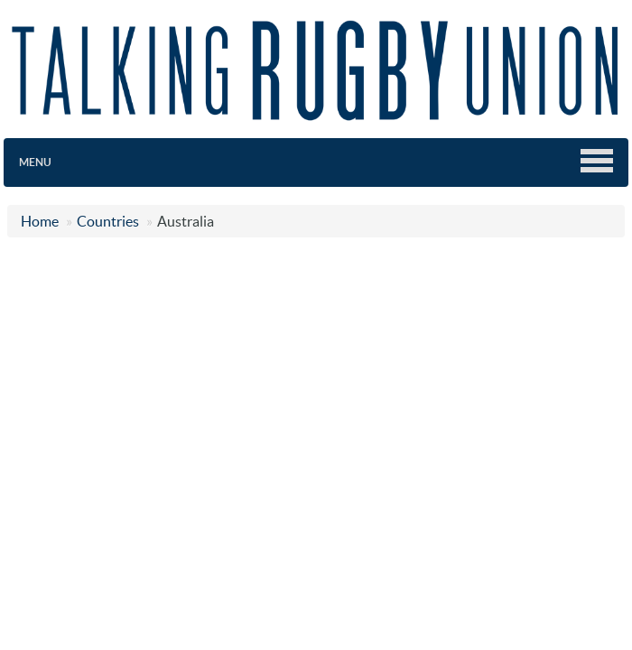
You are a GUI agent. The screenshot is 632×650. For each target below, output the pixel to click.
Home (40, 221)
